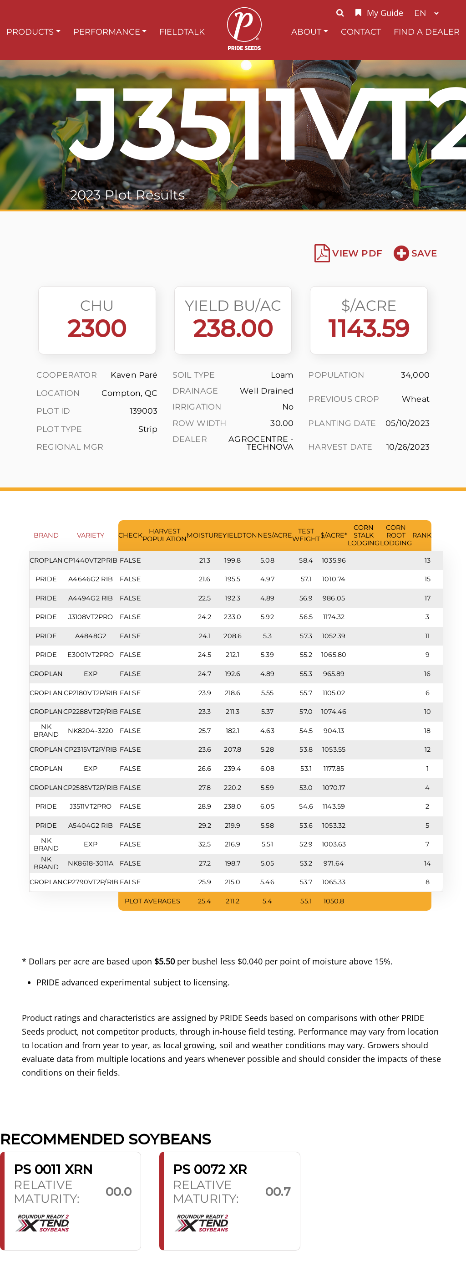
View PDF (348, 253)
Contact (361, 31)
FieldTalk (182, 31)
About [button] (306, 31)
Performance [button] (106, 31)
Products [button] (30, 31)
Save (415, 253)
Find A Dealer (427, 31)
